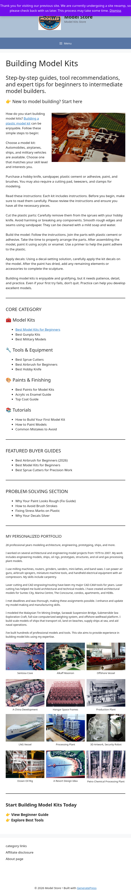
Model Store (78, 16)
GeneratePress (86, 888)
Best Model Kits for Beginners (37, 329)
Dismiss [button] (115, 10)
